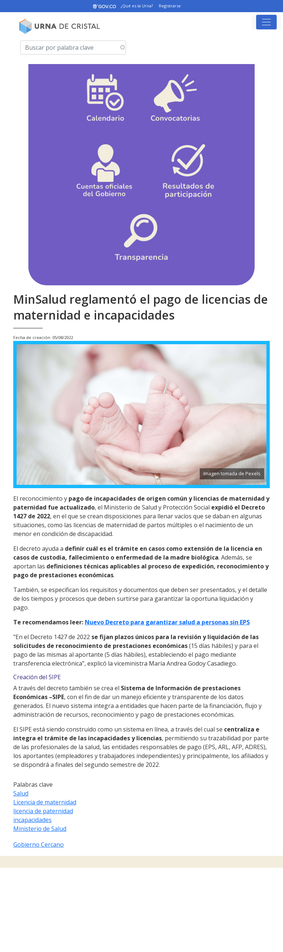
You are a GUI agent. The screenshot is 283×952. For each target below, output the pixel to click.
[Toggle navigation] (266, 22)
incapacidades (32, 820)
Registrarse (170, 5)
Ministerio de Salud (39, 829)
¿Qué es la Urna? (137, 5)
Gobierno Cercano (38, 844)
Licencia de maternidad (44, 802)
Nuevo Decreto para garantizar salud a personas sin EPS (167, 622)
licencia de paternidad (43, 811)
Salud (20, 793)
